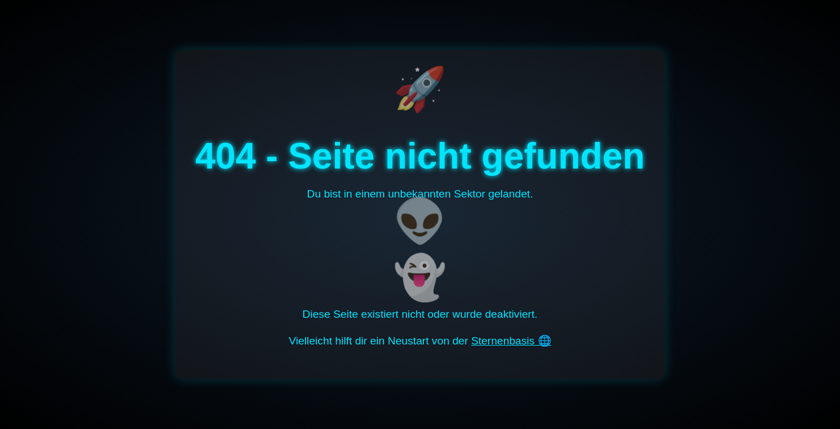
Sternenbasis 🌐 (511, 341)
